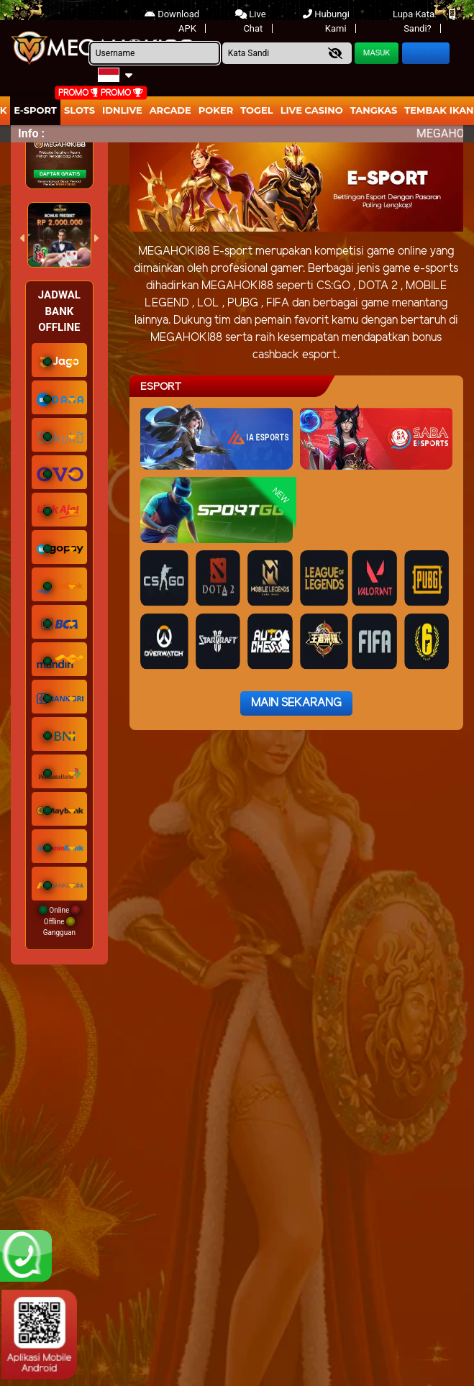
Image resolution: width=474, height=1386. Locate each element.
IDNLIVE (122, 110)
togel (256, 110)
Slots (79, 110)
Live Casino (312, 110)
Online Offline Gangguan (59, 921)
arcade (170, 110)
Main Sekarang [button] (296, 703)
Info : (31, 133)
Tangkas (374, 110)
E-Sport (35, 110)
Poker (216, 110)
